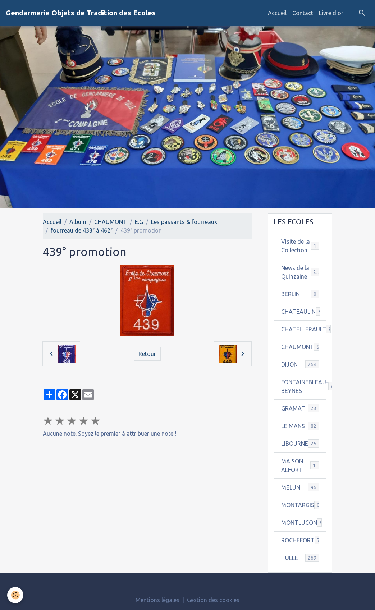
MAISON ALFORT (300, 465)
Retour (147, 353)
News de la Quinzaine (300, 272)
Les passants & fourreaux (184, 222)
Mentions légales (157, 600)
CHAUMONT (110, 222)
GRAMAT (300, 408)
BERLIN (300, 294)
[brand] (81, 13)
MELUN (300, 487)
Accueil (277, 13)
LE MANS (300, 426)
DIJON (300, 364)
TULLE (300, 558)
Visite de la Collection (300, 245)
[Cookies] (15, 595)
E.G (139, 222)
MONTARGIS (300, 505)
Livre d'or (331, 13)
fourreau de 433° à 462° (82, 230)
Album (77, 222)
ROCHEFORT (302, 540)
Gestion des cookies (213, 600)
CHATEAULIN (303, 311)
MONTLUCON (303, 522)
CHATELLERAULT (303, 329)
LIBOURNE (300, 443)
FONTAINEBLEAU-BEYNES (303, 386)
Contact (302, 13)
